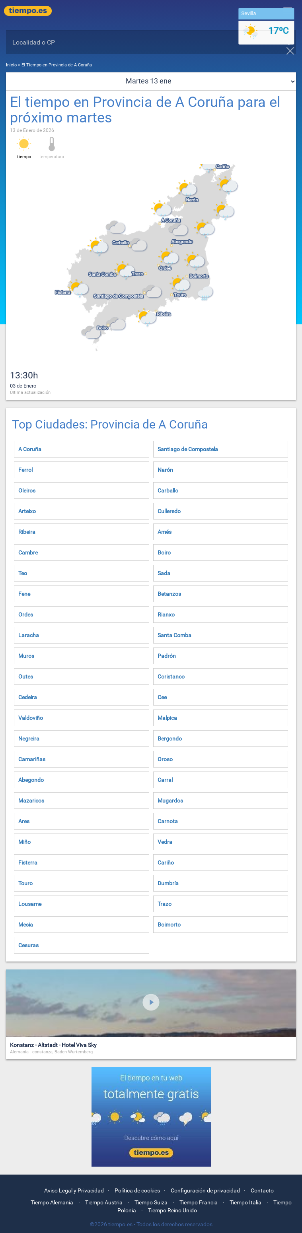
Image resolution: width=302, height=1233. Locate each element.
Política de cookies (137, 1190)
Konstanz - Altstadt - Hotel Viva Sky (53, 1045)
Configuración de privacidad (205, 1190)
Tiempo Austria (104, 1202)
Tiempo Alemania (52, 1202)
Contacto (262, 1190)
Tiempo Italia (245, 1202)
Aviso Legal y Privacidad (74, 1190)
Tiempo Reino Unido (172, 1210)
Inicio (11, 65)
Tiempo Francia (198, 1202)
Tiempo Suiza (151, 1202)
